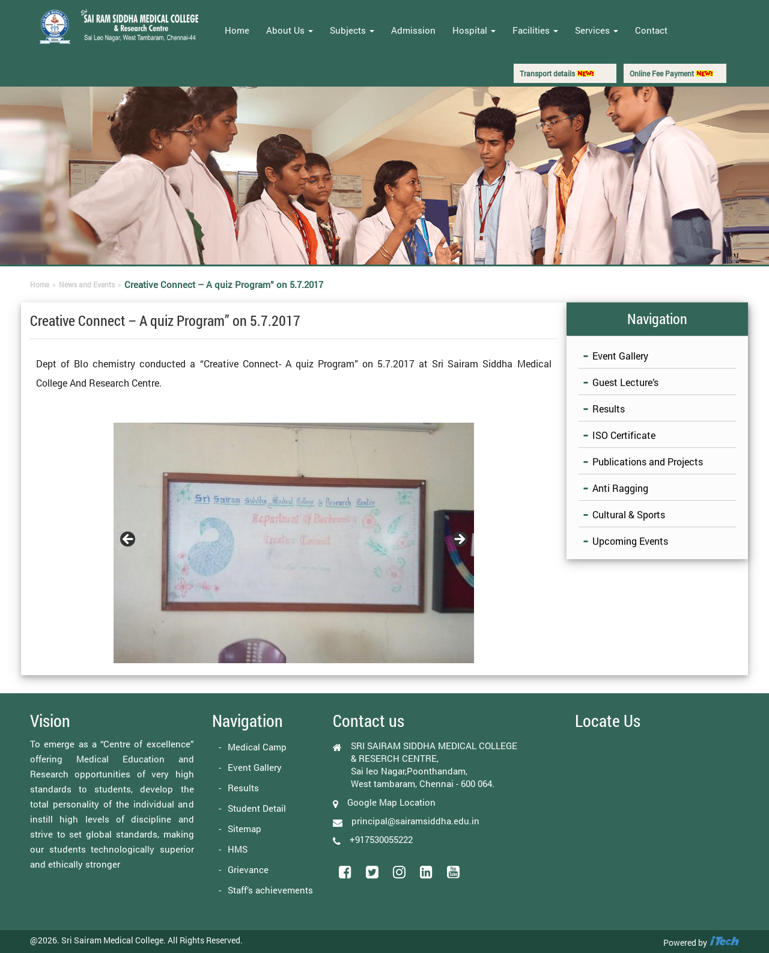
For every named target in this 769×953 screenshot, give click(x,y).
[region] (294, 543)
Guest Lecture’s (625, 382)
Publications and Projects (647, 461)
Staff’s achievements (270, 890)
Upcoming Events (630, 541)
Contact (651, 30)
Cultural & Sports (628, 514)
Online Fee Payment (671, 73)
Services (596, 30)
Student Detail (257, 808)
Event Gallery (620, 355)
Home (237, 30)
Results (608, 408)
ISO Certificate (623, 435)
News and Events (87, 284)
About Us (289, 30)
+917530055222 (381, 839)
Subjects (352, 30)
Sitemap (244, 829)
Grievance (248, 869)
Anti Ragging (620, 488)
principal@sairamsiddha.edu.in (415, 821)
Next (459, 540)
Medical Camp (257, 747)
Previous (129, 540)
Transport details (557, 73)
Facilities (535, 30)
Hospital (474, 30)
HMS (238, 849)
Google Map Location (391, 802)
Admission (413, 30)
